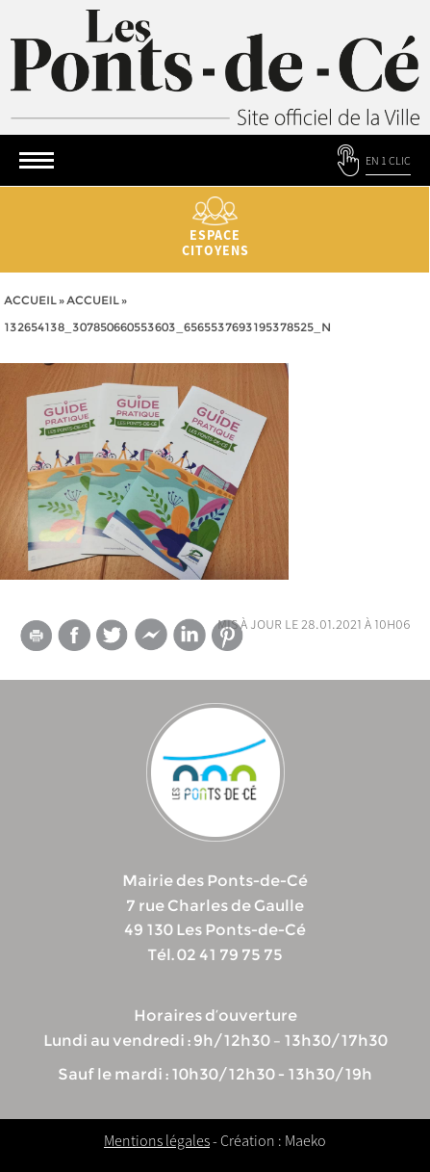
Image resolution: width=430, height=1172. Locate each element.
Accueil (30, 300)
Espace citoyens (215, 227)
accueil (92, 300)
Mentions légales (157, 1140)
